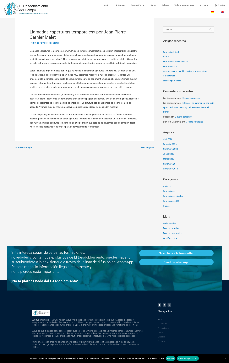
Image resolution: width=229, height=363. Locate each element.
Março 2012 (169, 159)
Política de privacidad (187, 358)
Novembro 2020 (171, 149)
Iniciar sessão (170, 223)
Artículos (35, 43)
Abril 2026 (168, 139)
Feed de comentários (173, 233)
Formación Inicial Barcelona (177, 61)
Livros (153, 5)
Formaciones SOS (172, 201)
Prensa (166, 206)
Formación (137, 5)
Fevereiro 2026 (170, 144)
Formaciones (169, 191)
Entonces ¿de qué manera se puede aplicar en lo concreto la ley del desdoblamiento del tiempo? (186, 107)
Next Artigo (147, 147)
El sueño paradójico (173, 81)
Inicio (106, 5)
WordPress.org (170, 238)
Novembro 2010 (171, 169)
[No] (225, 358)
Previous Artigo (24, 147)
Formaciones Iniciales (174, 196)
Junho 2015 (168, 154)
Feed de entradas (171, 228)
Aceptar (170, 358)
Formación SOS (170, 66)
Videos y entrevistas (184, 5)
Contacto (204, 5)
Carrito (220, 5)
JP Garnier (120, 5)
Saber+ (165, 5)
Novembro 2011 (171, 164)
